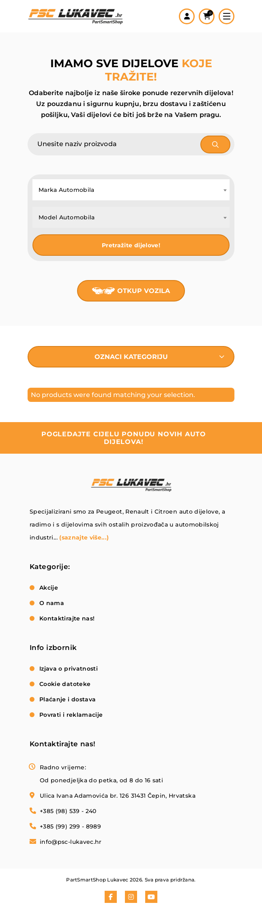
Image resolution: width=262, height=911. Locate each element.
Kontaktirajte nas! (66, 618)
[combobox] (131, 189)
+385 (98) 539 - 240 (68, 811)
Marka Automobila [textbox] (66, 189)
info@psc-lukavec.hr (71, 841)
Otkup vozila (143, 291)
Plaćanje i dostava (67, 699)
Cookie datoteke (64, 684)
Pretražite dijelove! (131, 245)
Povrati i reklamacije (71, 714)
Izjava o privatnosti (68, 668)
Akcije (48, 587)
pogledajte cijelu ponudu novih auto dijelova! (123, 438)
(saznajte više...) (84, 537)
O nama (51, 603)
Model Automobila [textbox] (67, 217)
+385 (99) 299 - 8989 (70, 826)
